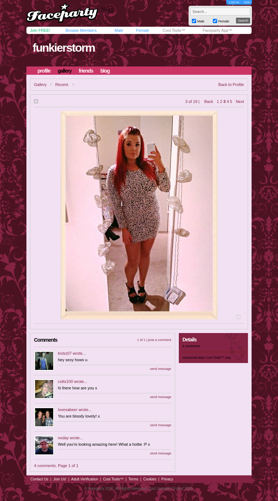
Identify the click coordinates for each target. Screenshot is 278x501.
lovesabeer (67, 409)
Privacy (167, 479)
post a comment (159, 340)
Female (142, 30)
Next (240, 101)
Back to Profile (231, 84)
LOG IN (234, 2)
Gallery (40, 84)
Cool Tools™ (174, 30)
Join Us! (59, 479)
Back (208, 101)
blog (105, 71)
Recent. (62, 84)
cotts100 (65, 381)
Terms (133, 479)
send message (160, 369)
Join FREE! (40, 30)
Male (118, 30)
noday (63, 438)
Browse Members (81, 30)
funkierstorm (64, 47)
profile (44, 71)
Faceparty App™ (217, 30)
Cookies (149, 479)
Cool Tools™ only (218, 357)
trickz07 (65, 353)
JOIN (247, 2)
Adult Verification (84, 479)
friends (86, 71)
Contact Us (39, 479)
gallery (64, 71)
